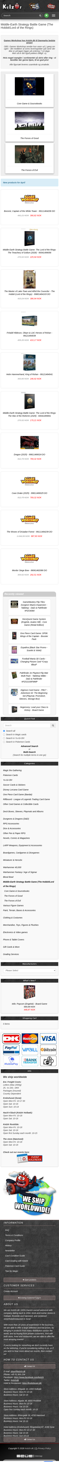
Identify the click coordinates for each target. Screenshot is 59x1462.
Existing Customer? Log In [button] (29, 1298)
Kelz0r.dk (29, 1448)
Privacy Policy (43, 1448)
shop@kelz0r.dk (18, 1371)
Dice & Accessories (12, 828)
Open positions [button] (29, 1280)
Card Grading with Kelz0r (16, 1261)
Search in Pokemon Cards (16, 742)
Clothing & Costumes (12, 917)
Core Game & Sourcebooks (16, 891)
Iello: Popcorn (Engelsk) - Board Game (29, 1004)
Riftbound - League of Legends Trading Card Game (26, 799)
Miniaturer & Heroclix (12, 860)
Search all (9, 731)
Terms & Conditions (14, 1235)
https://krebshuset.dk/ (32, 1383)
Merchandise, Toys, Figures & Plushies (20, 925)
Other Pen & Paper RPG (14, 833)
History (8, 1245)
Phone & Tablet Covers (13, 939)
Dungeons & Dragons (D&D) (16, 819)
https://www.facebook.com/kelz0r (29, 1377)
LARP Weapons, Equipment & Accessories (22, 845)
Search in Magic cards (14, 734)
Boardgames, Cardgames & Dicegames (21, 853)
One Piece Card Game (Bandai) (17, 794)
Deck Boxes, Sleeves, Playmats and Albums (23, 811)
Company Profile (12, 1240)
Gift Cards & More (11, 947)
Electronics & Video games (15, 932)
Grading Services (11, 954)
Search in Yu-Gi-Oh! (13, 738)
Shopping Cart (29, 1018)
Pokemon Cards (10, 775)
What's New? (29, 980)
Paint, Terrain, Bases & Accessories (19, 910)
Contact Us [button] (29, 1366)
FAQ (7, 1230)
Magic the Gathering (12, 770)
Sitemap (38, 1456)
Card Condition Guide (15, 1256)
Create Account (11, 1291)
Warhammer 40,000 (12, 867)
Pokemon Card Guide (15, 1266)
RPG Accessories (11, 823)
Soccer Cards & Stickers (14, 785)
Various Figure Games (13, 905)
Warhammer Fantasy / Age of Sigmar (20, 872)
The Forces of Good (12, 896)
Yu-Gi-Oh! (7, 780)
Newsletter (10, 1250)
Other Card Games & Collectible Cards (20, 804)
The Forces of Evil (12, 901)
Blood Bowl (8, 877)
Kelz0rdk (15, 1380)
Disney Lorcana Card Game (16, 789)
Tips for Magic (11, 1271)
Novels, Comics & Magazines (16, 838)
